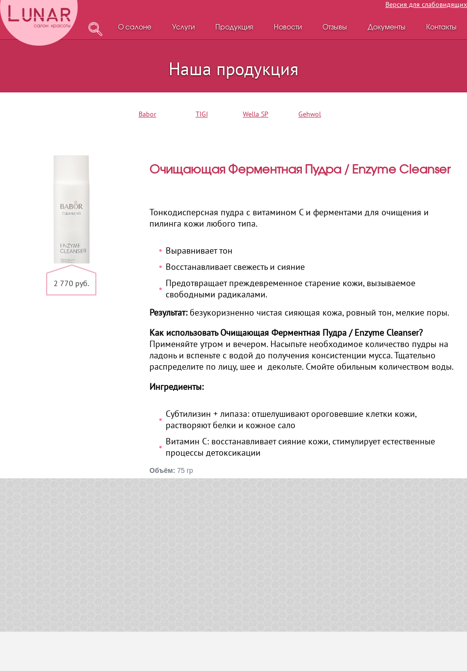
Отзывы (334, 28)
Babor (147, 114)
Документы (387, 28)
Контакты (441, 28)
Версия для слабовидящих (426, 4)
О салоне (134, 28)
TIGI (202, 114)
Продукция (234, 28)
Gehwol (309, 114)
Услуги (183, 28)
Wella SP (255, 114)
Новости (288, 28)
